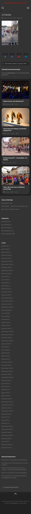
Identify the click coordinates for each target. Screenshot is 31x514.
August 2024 (6, 310)
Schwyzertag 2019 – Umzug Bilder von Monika (15, 159)
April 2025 (5, 285)
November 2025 (7, 264)
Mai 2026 (5, 246)
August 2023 (6, 343)
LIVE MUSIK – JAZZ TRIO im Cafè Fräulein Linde (15, 206)
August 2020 (6, 438)
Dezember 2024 (7, 298)
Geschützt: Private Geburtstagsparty (17, 472)
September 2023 (7, 340)
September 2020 (7, 435)
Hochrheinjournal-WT (15, 2)
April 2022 (5, 392)
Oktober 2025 (6, 267)
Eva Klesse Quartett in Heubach (11, 209)
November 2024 (7, 301)
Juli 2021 (5, 417)
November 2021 (7, 405)
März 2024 (6, 325)
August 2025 (6, 273)
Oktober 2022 (6, 374)
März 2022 (6, 395)
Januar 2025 (6, 295)
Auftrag (5, 221)
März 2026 (6, 252)
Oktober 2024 (6, 304)
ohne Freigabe (6, 227)
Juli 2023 (5, 347)
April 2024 (5, 322)
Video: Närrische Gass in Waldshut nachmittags (14, 188)
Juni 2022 (5, 386)
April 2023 (5, 356)
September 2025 (7, 270)
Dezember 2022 (7, 368)
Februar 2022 (6, 398)
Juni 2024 (5, 316)
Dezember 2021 (7, 402)
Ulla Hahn (5, 460)
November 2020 (7, 429)
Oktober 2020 (6, 432)
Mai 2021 (5, 423)
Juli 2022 (5, 383)
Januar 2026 (6, 258)
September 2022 (7, 377)
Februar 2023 (6, 362)
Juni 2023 (5, 350)
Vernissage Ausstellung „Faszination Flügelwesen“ (14, 129)
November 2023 (7, 334)
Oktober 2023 (6, 337)
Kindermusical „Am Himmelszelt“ (13, 101)
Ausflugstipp (6, 224)
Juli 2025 (5, 276)
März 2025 (6, 288)
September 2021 (7, 411)
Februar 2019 (6, 447)
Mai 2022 (5, 389)
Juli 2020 (5, 441)
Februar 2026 (6, 255)
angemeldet (10, 73)
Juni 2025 (5, 279)
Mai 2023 (5, 353)
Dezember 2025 (7, 261)
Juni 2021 (5, 420)
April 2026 (5, 249)
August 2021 (6, 414)
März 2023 (6, 359)
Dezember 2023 (7, 331)
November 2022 (7, 371)
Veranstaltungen (7, 233)
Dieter (20, 18)
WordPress (15, 503)
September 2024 (7, 307)
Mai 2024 (5, 319)
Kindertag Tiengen (7, 203)
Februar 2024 (6, 328)
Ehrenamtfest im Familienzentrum (18, 460)
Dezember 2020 (7, 426)
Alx (25, 503)
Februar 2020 (6, 444)
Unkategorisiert (7, 230)
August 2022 (6, 380)
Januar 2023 (6, 365)
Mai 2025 (5, 282)
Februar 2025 (6, 292)
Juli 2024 (5, 313)
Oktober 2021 (6, 408)
